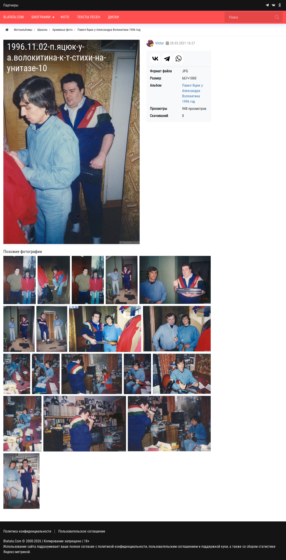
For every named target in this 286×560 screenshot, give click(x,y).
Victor (159, 43)
